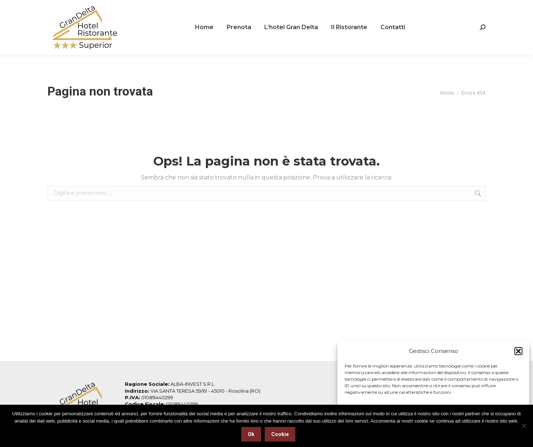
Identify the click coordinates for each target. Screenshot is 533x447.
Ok (251, 434)
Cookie (280, 434)
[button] (518, 351)
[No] (524, 425)
